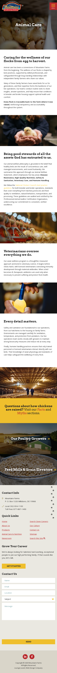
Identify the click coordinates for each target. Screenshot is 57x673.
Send (28, 642)
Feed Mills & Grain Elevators (29, 469)
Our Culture (35, 525)
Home (4, 521)
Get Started (14, 566)
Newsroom (6, 538)
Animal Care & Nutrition (12, 534)
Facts (41, 409)
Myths (22, 413)
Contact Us (34, 530)
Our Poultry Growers (28, 438)
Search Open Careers (39, 521)
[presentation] (12, 631)
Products (6, 530)
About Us (6, 525)
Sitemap (33, 534)
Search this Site (37, 538)
